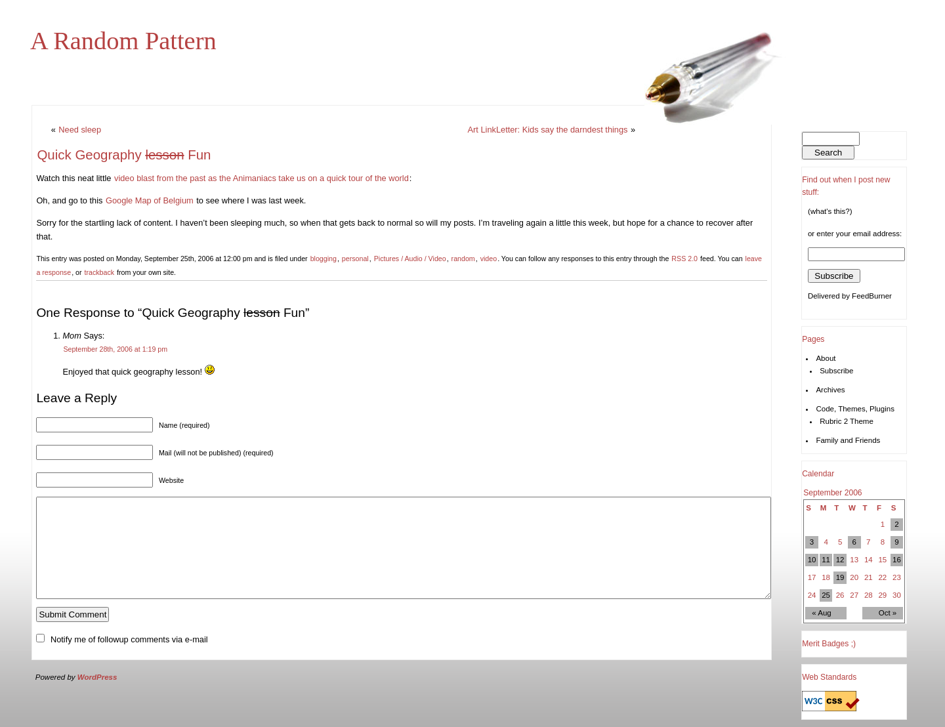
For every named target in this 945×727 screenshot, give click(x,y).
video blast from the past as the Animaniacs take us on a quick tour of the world (261, 178)
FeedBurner (872, 296)
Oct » (888, 613)
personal (355, 258)
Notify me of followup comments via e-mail (129, 659)
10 (812, 560)
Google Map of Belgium (150, 200)
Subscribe (836, 371)
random (463, 258)
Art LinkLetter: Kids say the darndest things (548, 130)
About (825, 358)
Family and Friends (848, 440)
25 (826, 595)
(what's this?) (830, 211)
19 (840, 577)
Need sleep (79, 130)
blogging (323, 258)
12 (840, 560)
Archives (830, 390)
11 (826, 560)
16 (896, 560)
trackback (99, 272)
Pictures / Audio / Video (410, 258)
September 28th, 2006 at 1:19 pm (115, 349)
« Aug (821, 613)
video (488, 258)
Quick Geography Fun (124, 154)
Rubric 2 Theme (846, 421)
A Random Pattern (123, 40)
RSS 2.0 (684, 258)
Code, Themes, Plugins (855, 409)
